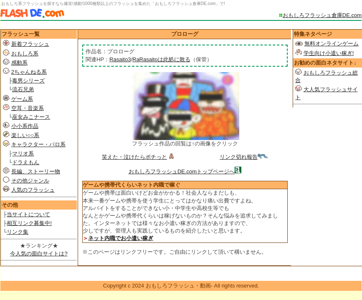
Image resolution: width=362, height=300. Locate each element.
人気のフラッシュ (33, 190)
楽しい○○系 (25, 135)
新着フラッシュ (30, 44)
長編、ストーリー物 (35, 171)
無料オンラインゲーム (331, 43)
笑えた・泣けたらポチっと (139, 157)
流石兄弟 (23, 89)
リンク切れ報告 (244, 157)
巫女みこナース (31, 117)
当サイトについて (28, 214)
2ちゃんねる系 (29, 72)
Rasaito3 (120, 59)
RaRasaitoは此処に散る (161, 59)
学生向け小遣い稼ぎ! (329, 53)
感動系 (19, 63)
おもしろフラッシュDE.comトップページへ (182, 171)
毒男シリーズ (28, 81)
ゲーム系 (22, 99)
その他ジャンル (30, 181)
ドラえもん (25, 162)
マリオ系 (23, 153)
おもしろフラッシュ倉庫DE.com (322, 15)
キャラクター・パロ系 (38, 144)
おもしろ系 (24, 53)
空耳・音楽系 (27, 108)
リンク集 (17, 232)
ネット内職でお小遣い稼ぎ (120, 238)
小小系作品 (24, 126)
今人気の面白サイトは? (38, 253)
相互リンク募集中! (29, 223)
